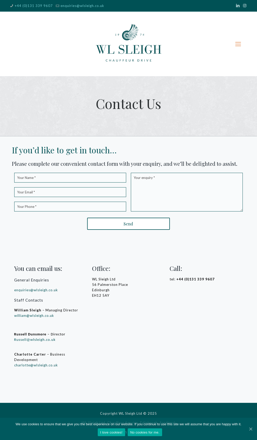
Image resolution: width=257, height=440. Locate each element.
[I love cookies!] (250, 428)
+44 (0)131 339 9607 (34, 6)
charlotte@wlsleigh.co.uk (36, 365)
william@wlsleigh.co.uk (34, 315)
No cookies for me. (145, 432)
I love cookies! (111, 432)
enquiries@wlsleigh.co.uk (82, 6)
